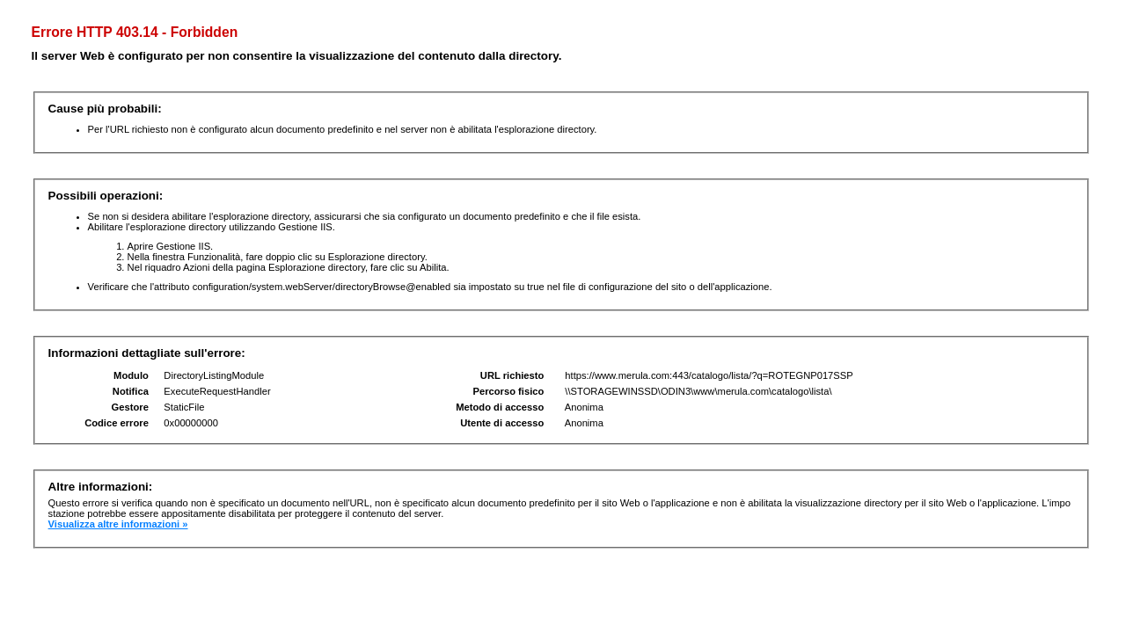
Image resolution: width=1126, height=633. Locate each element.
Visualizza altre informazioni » (118, 524)
